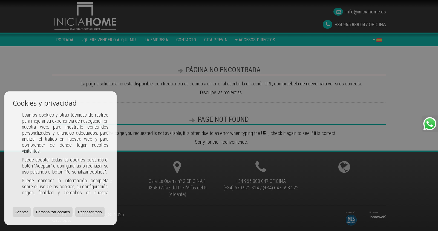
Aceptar (21, 212)
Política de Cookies (40, 198)
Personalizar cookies (53, 212)
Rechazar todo (90, 212)
